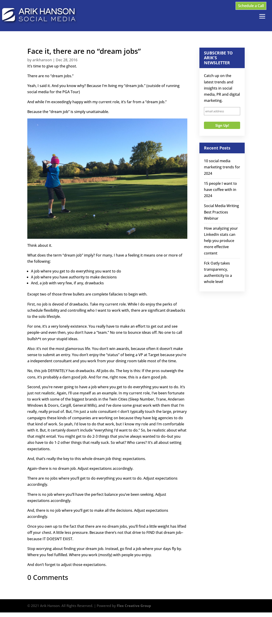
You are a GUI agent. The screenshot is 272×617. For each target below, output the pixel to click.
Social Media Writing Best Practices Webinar (221, 212)
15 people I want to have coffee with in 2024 (220, 189)
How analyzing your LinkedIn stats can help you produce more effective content (221, 241)
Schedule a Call (251, 5)
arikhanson (42, 59)
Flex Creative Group (134, 605)
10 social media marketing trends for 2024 (222, 167)
